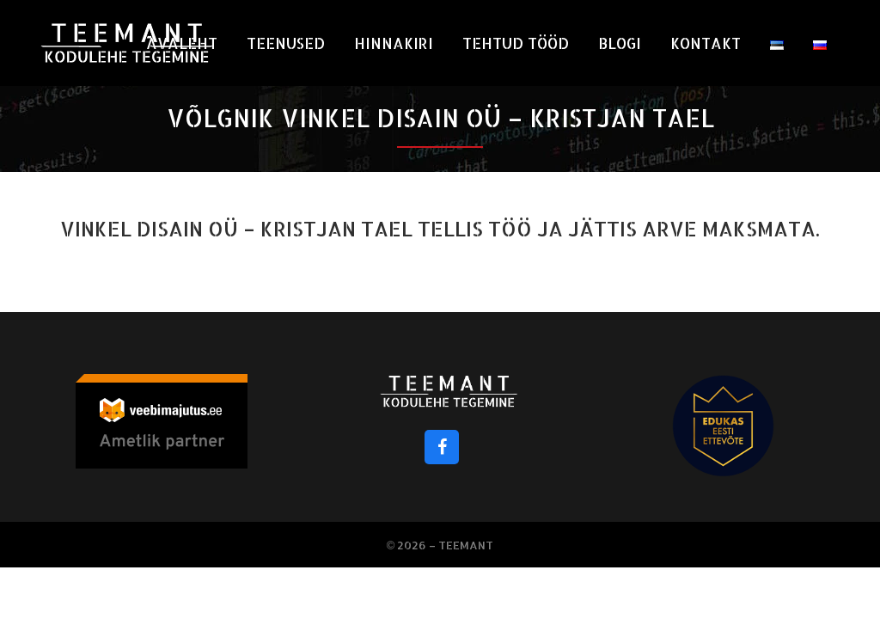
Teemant (465, 545)
